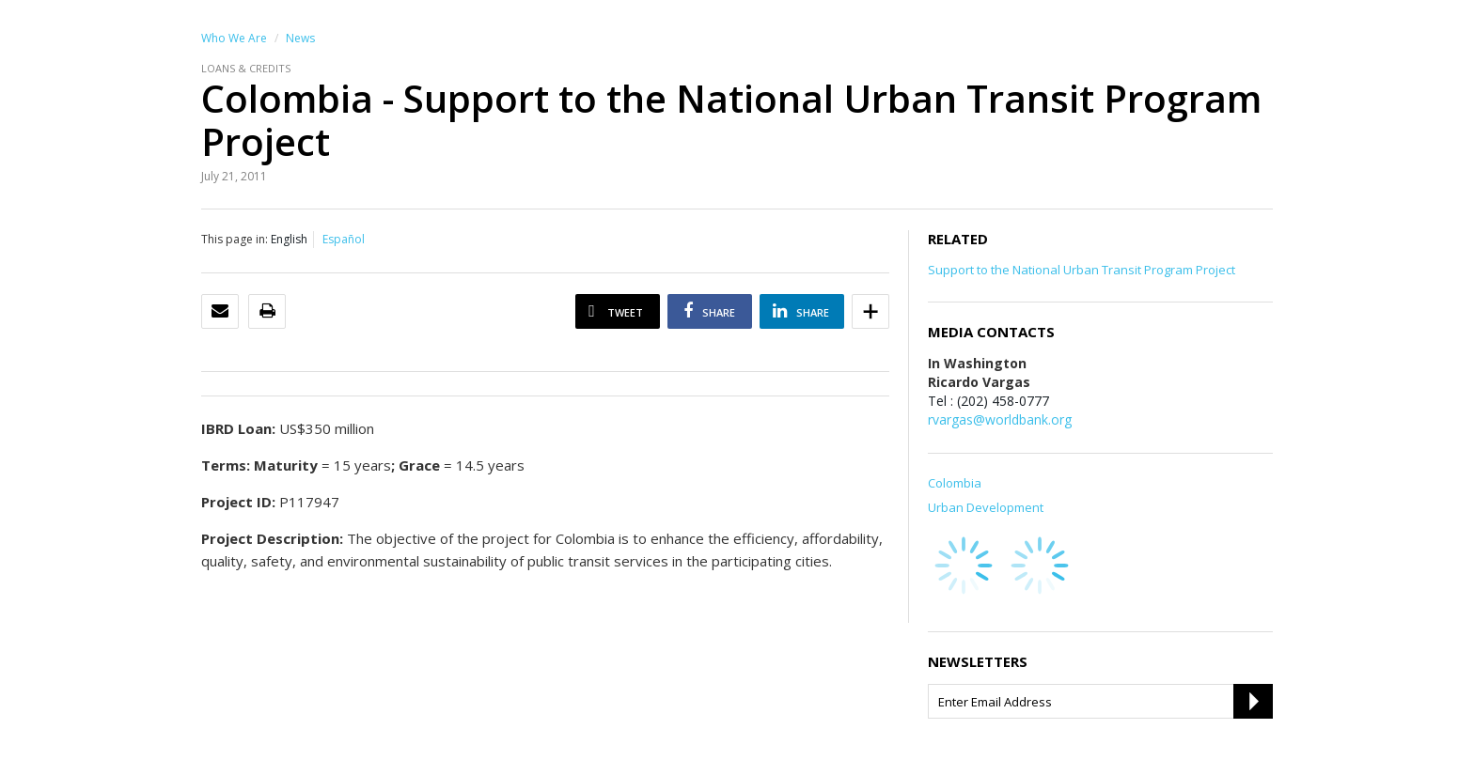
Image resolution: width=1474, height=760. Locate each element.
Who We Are (234, 38)
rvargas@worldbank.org (1000, 419)
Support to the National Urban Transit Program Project (1081, 269)
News (300, 38)
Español (343, 239)
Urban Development (985, 507)
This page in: (234, 239)
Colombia (954, 482)
